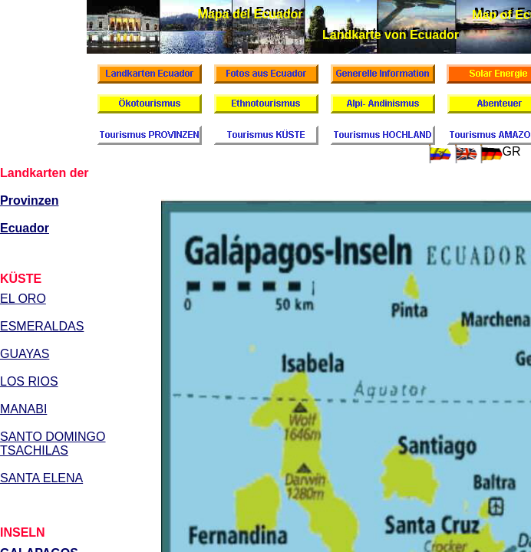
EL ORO (23, 298)
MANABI (23, 409)
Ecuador (24, 228)
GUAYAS (24, 353)
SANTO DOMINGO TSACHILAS (53, 443)
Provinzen (29, 200)
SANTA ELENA (41, 478)
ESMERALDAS (42, 326)
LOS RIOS (29, 381)
